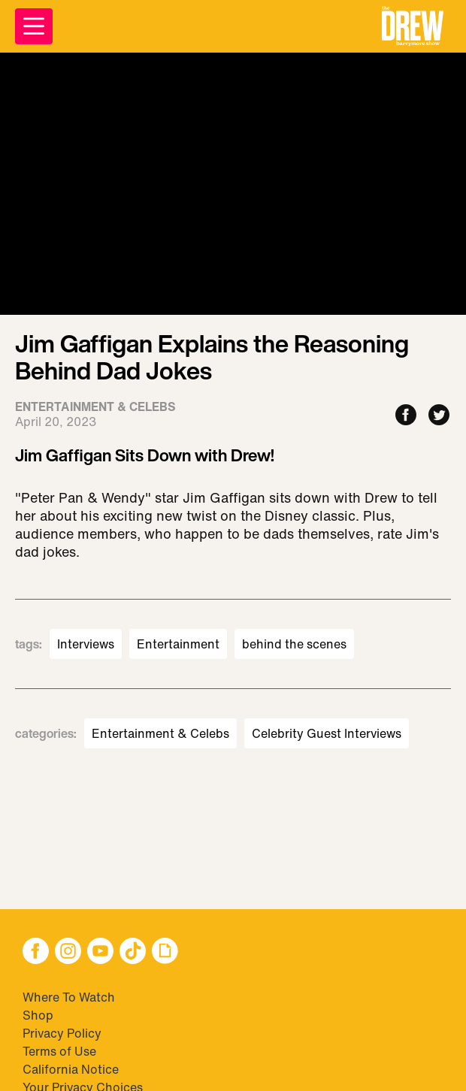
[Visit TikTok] (133, 952)
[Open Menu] (34, 26)
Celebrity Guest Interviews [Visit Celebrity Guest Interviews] (326, 733)
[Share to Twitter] (439, 416)
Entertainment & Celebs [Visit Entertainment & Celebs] (160, 733)
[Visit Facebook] (36, 952)
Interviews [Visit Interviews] (85, 643)
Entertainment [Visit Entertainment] (178, 643)
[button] (412, 26)
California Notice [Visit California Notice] (71, 1069)
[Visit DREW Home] (412, 26)
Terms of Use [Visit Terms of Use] (59, 1051)
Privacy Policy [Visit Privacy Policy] (62, 1033)
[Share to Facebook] (406, 416)
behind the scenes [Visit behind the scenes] (294, 643)
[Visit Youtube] (100, 952)
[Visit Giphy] (165, 952)
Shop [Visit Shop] (38, 1015)
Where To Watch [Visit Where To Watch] (69, 997)
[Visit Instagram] (68, 952)
